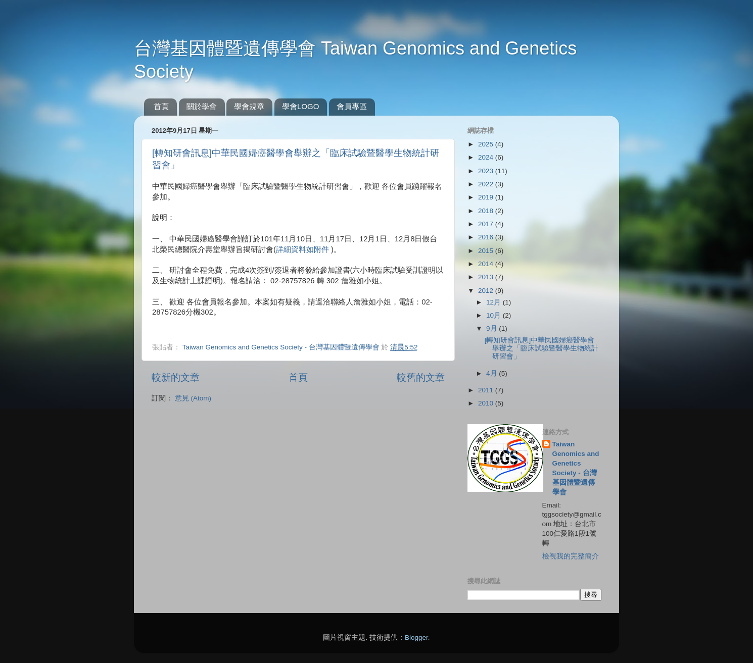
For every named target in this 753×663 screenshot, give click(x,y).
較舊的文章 (421, 377)
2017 (486, 224)
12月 (494, 302)
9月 (492, 328)
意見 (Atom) (193, 398)
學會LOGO (300, 106)
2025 (486, 144)
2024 (486, 157)
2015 (486, 250)
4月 (492, 373)
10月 (494, 315)
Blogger (416, 637)
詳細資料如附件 (302, 249)
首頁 (161, 106)
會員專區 (352, 106)
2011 (486, 390)
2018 (486, 211)
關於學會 (201, 106)
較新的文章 (176, 377)
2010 (486, 403)
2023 (486, 171)
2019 (486, 197)
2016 (486, 237)
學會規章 (249, 106)
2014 (486, 264)
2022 (486, 184)
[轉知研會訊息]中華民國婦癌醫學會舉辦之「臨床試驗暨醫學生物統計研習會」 (541, 348)
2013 (486, 277)
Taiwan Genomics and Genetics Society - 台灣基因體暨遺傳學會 (575, 467)
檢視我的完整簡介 (570, 556)
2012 (486, 290)
